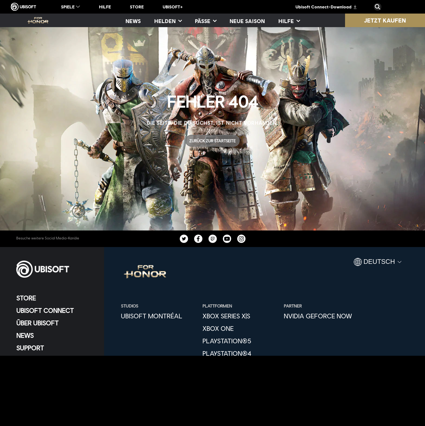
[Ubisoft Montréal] (159, 315)
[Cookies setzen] (33, 404)
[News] (133, 21)
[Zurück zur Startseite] (212, 141)
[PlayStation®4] (240, 353)
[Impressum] (55, 395)
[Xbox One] (240, 328)
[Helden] (167, 21)
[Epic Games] (240, 378)
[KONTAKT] (55, 368)
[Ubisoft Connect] (55, 310)
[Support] (55, 347)
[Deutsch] (377, 264)
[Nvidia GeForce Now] (322, 315)
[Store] (55, 298)
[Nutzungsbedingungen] (55, 386)
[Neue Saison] (247, 21)
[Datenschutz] (55, 377)
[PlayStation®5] (240, 340)
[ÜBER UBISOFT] (55, 322)
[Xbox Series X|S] (240, 315)
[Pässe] (205, 21)
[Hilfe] (289, 21)
